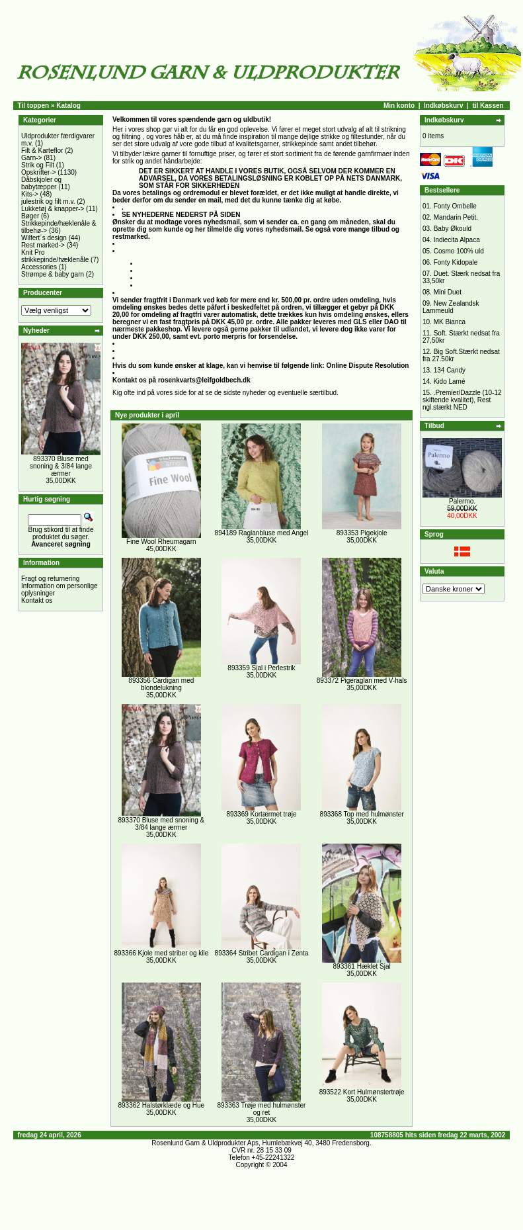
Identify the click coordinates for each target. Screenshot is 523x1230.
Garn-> (31, 157)
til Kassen (487, 105)
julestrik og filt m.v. (48, 201)
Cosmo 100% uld (459, 251)
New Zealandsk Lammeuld (450, 307)
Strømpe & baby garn (52, 274)
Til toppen (34, 105)
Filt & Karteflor (42, 150)
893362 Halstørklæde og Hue (161, 1105)
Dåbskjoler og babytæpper (41, 183)
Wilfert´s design (44, 238)
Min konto (399, 105)
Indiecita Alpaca (457, 239)
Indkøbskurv (443, 105)
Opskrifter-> (38, 172)
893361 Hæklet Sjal (362, 966)
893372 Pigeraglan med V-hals (362, 680)
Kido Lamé (449, 381)
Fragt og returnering (50, 578)
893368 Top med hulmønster (362, 814)
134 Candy (449, 370)
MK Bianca (449, 322)
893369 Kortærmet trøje (261, 814)
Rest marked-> (43, 245)
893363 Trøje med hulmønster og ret (262, 1109)
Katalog (68, 105)
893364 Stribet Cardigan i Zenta (262, 953)
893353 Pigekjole (362, 533)
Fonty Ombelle (455, 206)
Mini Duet (448, 292)
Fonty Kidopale (456, 262)
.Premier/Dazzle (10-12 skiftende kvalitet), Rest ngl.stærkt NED (462, 400)
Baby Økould (452, 228)
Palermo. (462, 501)
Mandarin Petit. (456, 217)
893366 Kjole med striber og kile (161, 953)
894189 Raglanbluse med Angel (262, 533)
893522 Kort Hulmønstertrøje (362, 1092)
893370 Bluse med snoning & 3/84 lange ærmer (61, 466)
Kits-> (29, 194)
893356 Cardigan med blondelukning (161, 684)
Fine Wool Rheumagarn (161, 541)
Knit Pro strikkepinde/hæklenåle (55, 256)
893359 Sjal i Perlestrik (261, 668)
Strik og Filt (37, 165)
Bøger (30, 216)
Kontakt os (36, 600)
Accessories (39, 267)
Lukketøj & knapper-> (52, 208)
